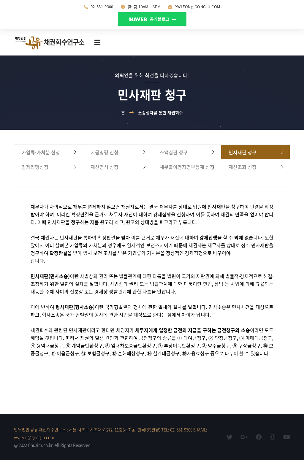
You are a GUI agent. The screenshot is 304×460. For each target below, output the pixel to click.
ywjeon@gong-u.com (194, 6)
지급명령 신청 (104, 152)
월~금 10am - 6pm (141, 6)
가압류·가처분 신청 (41, 152)
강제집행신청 (35, 166)
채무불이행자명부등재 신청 (187, 166)
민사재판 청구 (242, 152)
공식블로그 (152, 19)
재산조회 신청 (242, 166)
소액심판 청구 (174, 152)
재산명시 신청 (104, 166)
